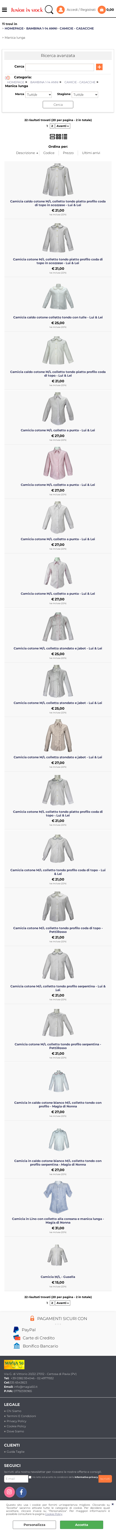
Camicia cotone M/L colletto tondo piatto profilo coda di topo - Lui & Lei (58, 813)
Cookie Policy (53, 1514)
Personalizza (34, 1525)
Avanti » (63, 126)
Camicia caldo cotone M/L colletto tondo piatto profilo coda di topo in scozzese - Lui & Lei (58, 203)
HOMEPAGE (15, 82)
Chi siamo (14, 1411)
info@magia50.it (26, 1387)
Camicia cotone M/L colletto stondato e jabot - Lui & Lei (58, 648)
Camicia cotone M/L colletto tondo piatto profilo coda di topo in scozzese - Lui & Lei (58, 261)
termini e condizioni (21, 1416)
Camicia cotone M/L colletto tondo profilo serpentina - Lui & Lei (58, 988)
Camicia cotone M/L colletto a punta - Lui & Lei (58, 430)
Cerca (19, 66)
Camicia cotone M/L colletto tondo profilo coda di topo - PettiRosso (58, 930)
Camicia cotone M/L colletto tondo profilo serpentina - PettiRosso (58, 1046)
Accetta (81, 1525)
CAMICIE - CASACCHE (80, 82)
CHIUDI (112, 1504)
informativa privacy (86, 1476)
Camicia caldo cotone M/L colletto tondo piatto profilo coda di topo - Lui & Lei (58, 373)
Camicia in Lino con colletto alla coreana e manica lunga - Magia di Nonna (58, 1220)
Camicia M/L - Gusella (58, 1277)
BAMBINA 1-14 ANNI (44, 82)
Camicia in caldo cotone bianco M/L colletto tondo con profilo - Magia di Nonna (58, 1104)
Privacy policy (16, 1421)
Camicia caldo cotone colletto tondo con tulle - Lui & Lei (58, 317)
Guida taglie (15, 1451)
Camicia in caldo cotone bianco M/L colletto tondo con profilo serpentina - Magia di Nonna (58, 1162)
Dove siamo (15, 1431)
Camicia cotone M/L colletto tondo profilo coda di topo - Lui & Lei (58, 872)
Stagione (64, 94)
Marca (19, 94)
